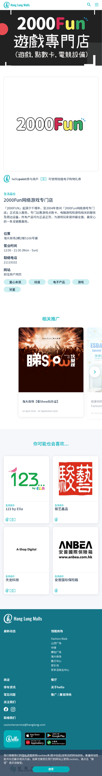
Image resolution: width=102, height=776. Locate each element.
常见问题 (10, 694)
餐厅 (54, 679)
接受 (51, 769)
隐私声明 (27, 755)
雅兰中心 (56, 661)
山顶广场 (56, 643)
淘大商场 (56, 656)
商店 (7, 679)
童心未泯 (15, 282)
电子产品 (59, 282)
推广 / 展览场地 (61, 694)
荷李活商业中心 (60, 670)
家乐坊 (55, 665)
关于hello (57, 687)
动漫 (37, 282)
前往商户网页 (13, 274)
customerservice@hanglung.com (24, 725)
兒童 (12, 289)
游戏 (81, 282)
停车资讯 (10, 687)
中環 (53, 647)
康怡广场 (56, 652)
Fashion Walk (59, 638)
